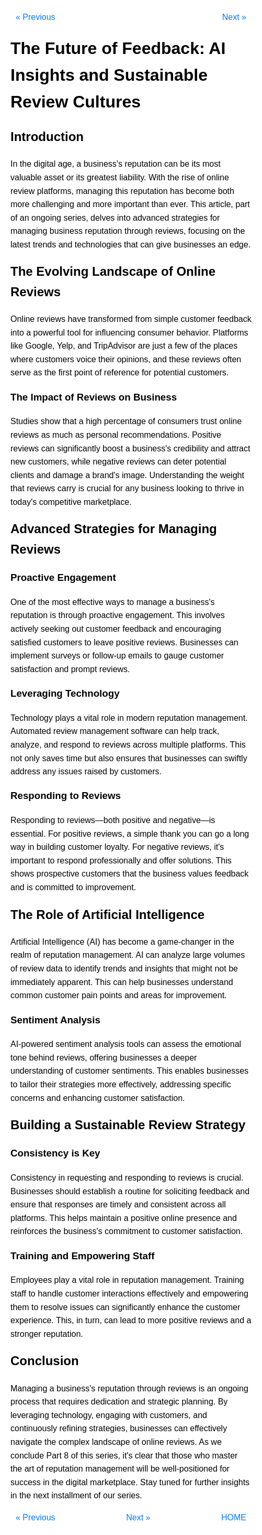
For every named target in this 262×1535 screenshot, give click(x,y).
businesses (194, 244)
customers (55, 359)
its (196, 163)
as (37, 372)
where (21, 359)
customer (198, 319)
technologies (98, 244)
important (131, 204)
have (76, 319)
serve (20, 372)
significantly (78, 448)
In (13, 163)
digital (45, 163)
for (215, 217)
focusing (204, 230)
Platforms (230, 332)
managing (94, 191)
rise (188, 177)
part (242, 204)
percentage (125, 421)
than (160, 204)
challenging (53, 204)
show (50, 421)
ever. (179, 204)
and (83, 204)
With (157, 177)
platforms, (55, 191)
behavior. (194, 332)
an (24, 217)
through (138, 230)
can (171, 163)
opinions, (134, 359)
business (66, 230)
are (144, 345)
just (158, 345)
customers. (208, 372)
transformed (110, 319)
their (106, 359)
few (181, 345)
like (16, 345)
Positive (206, 434)
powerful (49, 332)
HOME (233, 1517)
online (218, 177)
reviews (51, 319)
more (19, 204)
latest (20, 244)
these (179, 359)
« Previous (35, 17)
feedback (235, 319)
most (211, 163)
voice (86, 359)
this (121, 191)
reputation (143, 163)
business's (103, 163)
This (198, 204)
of (200, 177)
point (83, 372)
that (131, 244)
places (225, 345)
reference (122, 372)
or (70, 177)
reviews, (170, 230)
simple (166, 319)
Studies (24, 421)
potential (170, 372)
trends (44, 244)
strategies (190, 217)
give (163, 244)
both (226, 191)
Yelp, (66, 345)
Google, (39, 345)
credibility (191, 448)
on (226, 230)
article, (221, 204)
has (177, 191)
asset (54, 177)
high (93, 421)
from (143, 319)
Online (22, 319)
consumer (156, 332)
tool (74, 332)
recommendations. (155, 434)
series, (75, 217)
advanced (151, 217)
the (25, 163)
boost (112, 448)
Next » (234, 17)
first (65, 372)
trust (209, 421)
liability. (132, 177)
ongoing (46, 217)
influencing (115, 332)
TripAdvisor (114, 345)
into (124, 217)
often (232, 359)
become (200, 191)
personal (102, 434)
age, (66, 163)
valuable (26, 177)
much (62, 434)
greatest (102, 177)
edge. (240, 244)
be (184, 163)
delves (102, 217)
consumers (177, 421)
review (22, 191)
